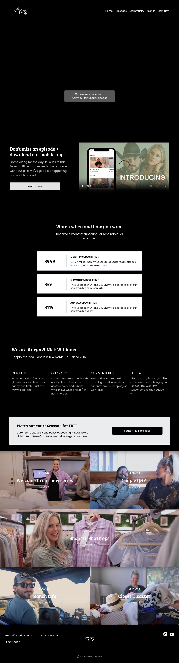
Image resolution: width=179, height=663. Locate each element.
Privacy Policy (12, 641)
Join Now (163, 11)
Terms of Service (48, 635)
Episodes (121, 11)
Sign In (151, 11)
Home (109, 11)
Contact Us (30, 635)
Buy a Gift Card (13, 635)
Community (137, 11)
